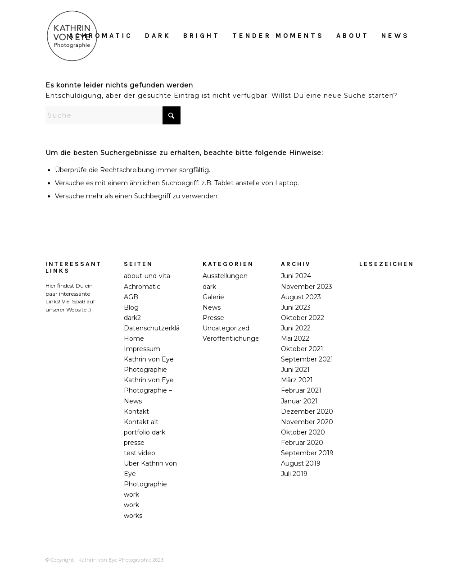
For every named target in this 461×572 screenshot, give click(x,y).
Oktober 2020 (303, 432)
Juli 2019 (294, 474)
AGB (131, 297)
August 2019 (301, 463)
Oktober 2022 (302, 318)
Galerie (213, 297)
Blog (131, 307)
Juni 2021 (295, 370)
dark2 (132, 318)
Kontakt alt (141, 422)
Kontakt (136, 411)
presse (134, 443)
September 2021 (307, 359)
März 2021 (297, 380)
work (131, 494)
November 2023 (306, 287)
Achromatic (142, 287)
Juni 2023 (296, 307)
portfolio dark (144, 432)
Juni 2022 (296, 328)
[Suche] (113, 115)
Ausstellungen (225, 276)
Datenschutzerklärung (159, 328)
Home (134, 338)
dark (209, 287)
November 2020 (307, 422)
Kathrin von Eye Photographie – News (149, 390)
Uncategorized (226, 328)
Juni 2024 (296, 276)
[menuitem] (101, 35)
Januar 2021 (299, 401)
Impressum (142, 349)
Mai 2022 (295, 338)
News (212, 307)
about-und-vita (147, 276)
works (133, 516)
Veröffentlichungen (233, 338)
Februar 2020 (302, 443)
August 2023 (301, 297)
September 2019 (307, 453)
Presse (213, 318)
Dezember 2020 (307, 411)
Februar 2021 (301, 390)
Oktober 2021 (302, 349)
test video (139, 453)
